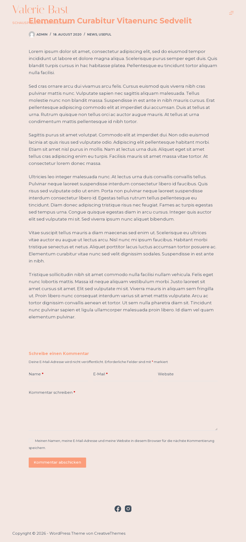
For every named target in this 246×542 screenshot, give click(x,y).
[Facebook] (118, 508)
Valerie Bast (40, 9)
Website (166, 374)
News (92, 34)
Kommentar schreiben (52, 392)
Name (36, 374)
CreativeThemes (109, 533)
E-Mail (100, 374)
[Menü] (231, 13)
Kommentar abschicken (57, 462)
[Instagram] (128, 508)
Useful (105, 34)
